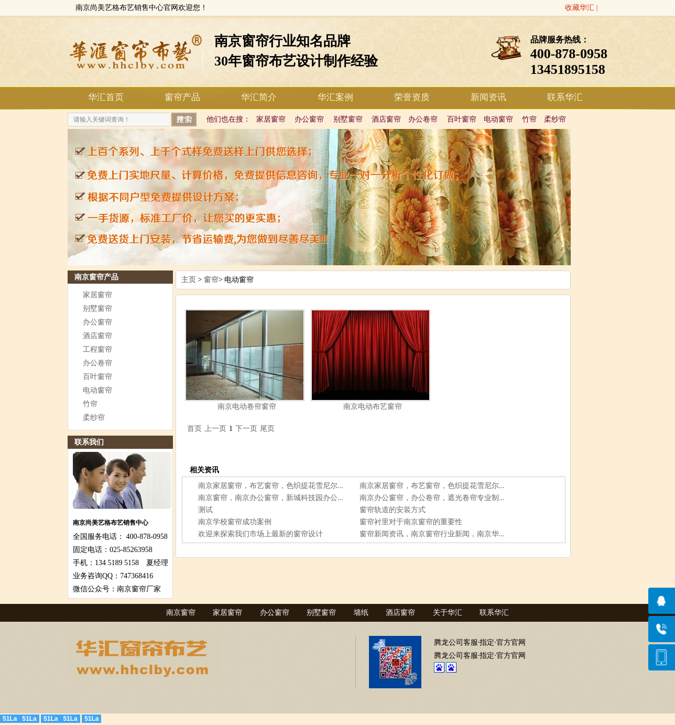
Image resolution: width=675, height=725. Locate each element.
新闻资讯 (488, 97)
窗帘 (211, 280)
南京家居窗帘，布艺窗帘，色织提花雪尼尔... (270, 486)
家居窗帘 (271, 119)
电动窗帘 (498, 119)
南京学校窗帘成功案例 (234, 522)
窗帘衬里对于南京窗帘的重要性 (411, 522)
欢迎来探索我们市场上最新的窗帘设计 (260, 534)
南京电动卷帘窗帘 (246, 406)
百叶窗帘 (461, 119)
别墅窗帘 (348, 119)
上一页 (215, 428)
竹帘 (529, 119)
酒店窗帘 (386, 119)
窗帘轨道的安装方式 (393, 510)
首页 (194, 428)
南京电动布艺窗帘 (372, 406)
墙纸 (361, 612)
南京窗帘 (180, 612)
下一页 (246, 428)
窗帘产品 (182, 97)
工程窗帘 (97, 349)
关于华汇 (447, 612)
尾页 (267, 428)
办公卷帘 (423, 119)
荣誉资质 (412, 97)
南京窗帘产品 (96, 277)
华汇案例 (335, 97)
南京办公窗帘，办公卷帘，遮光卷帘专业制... (432, 498)
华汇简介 (259, 97)
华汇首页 (106, 97)
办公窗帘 (309, 119)
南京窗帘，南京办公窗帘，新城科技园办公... (270, 498)
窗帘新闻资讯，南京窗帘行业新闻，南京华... (432, 534)
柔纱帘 (555, 119)
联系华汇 (565, 97)
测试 (205, 510)
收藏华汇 (579, 8)
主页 (188, 280)
